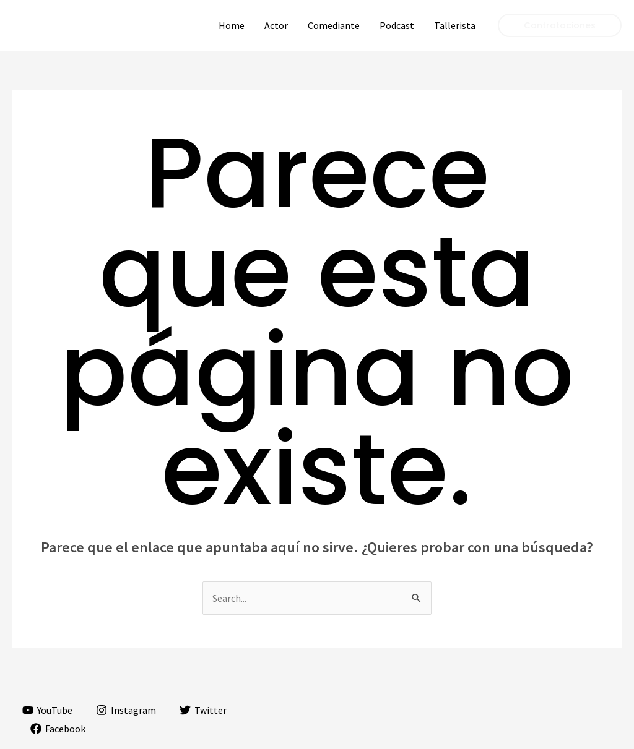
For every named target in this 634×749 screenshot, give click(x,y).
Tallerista (455, 25)
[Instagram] (126, 710)
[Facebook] (58, 728)
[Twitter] (203, 710)
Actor (276, 25)
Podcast (397, 25)
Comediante (334, 25)
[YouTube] (48, 710)
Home (232, 25)
